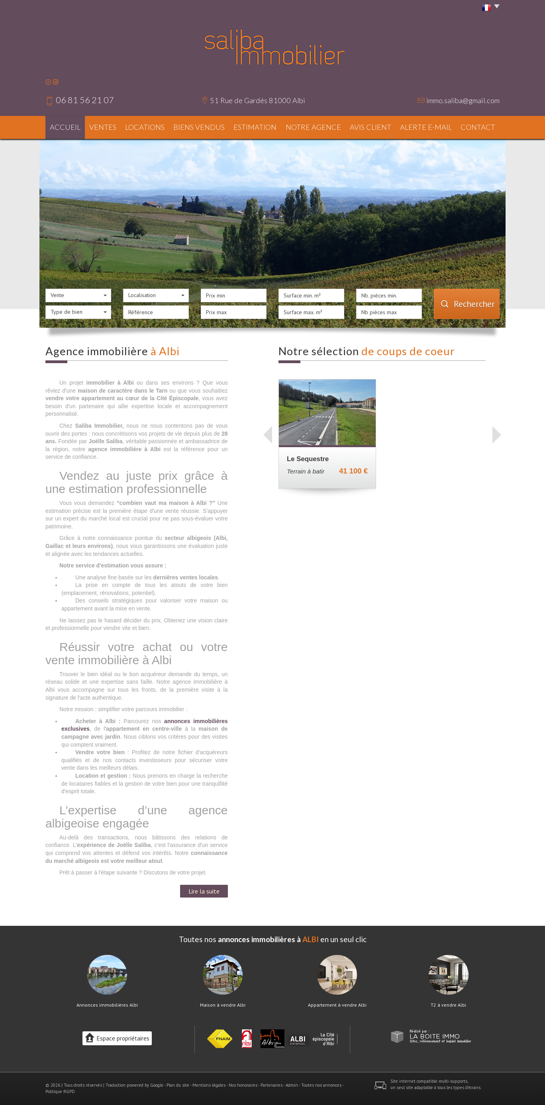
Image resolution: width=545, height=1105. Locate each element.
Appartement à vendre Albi (337, 1005)
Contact (478, 127)
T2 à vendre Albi (448, 1005)
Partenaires (271, 1085)
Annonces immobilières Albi (107, 1005)
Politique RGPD (60, 1091)
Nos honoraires (243, 1085)
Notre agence (313, 127)
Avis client (370, 127)
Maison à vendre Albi (222, 1005)
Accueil (65, 127)
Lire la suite (204, 891)
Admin (292, 1085)
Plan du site (178, 1085)
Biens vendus (199, 127)
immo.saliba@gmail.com (463, 100)
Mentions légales (208, 1085)
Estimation (254, 127)
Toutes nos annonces (321, 1085)
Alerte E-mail (426, 127)
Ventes (102, 127)
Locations (145, 127)
